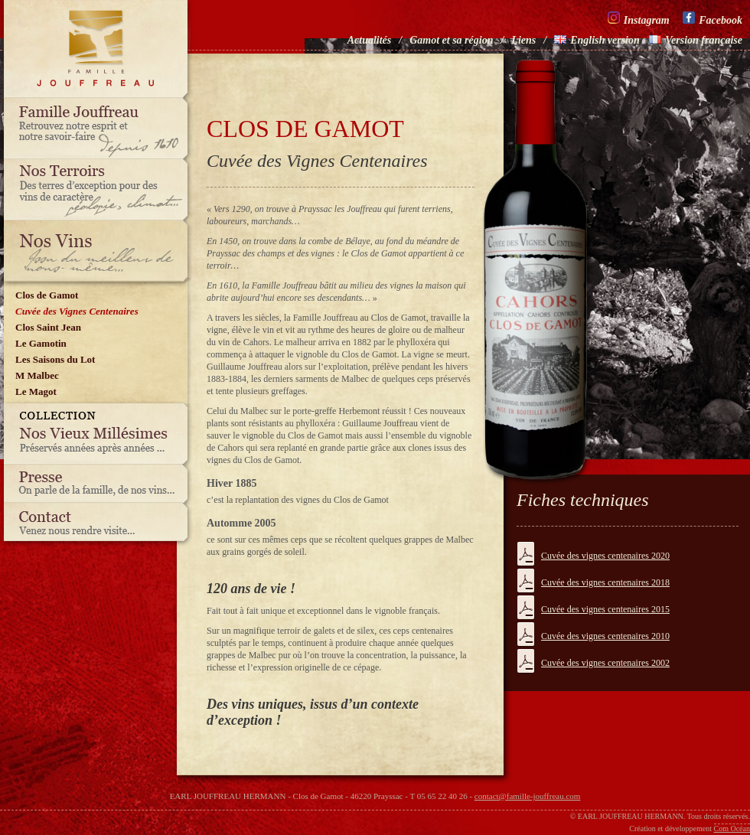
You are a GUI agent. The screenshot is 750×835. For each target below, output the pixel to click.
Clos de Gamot (46, 295)
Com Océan (732, 828)
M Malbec (37, 375)
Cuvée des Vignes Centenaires (77, 311)
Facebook (712, 18)
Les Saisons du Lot (55, 359)
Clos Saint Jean (48, 327)
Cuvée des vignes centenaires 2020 (605, 555)
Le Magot (36, 391)
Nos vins (99, 251)
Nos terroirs (99, 189)
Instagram (639, 18)
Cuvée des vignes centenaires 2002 (605, 662)
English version (597, 40)
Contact (99, 526)
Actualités (369, 40)
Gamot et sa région (451, 40)
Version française (695, 40)
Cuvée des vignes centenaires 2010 (605, 636)
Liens (523, 40)
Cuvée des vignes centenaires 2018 (605, 582)
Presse (99, 484)
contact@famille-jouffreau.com (527, 796)
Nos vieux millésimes (99, 434)
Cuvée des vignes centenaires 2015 (605, 609)
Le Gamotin (41, 343)
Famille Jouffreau (99, 128)
